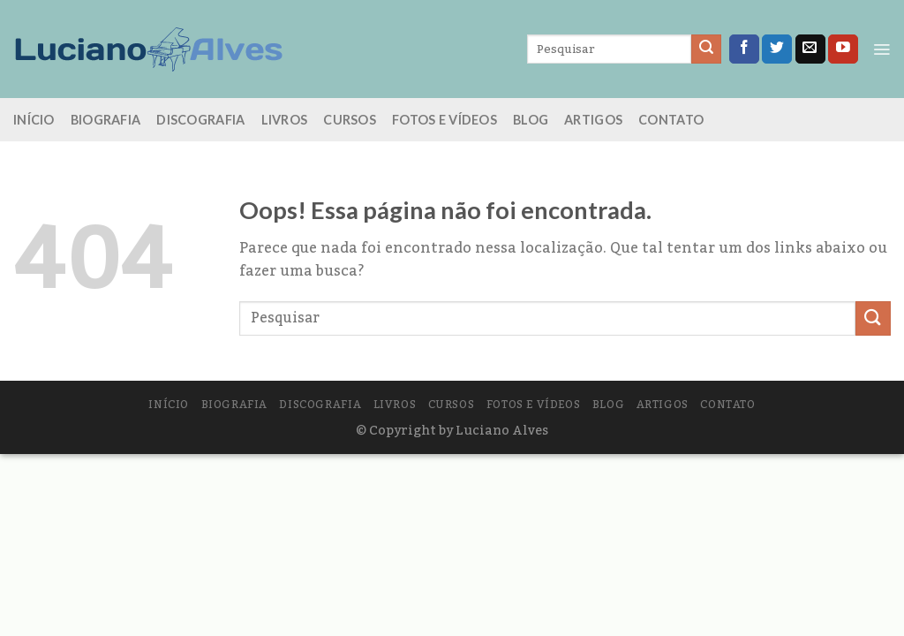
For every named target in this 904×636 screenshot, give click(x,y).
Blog (530, 119)
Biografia (106, 119)
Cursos (349, 119)
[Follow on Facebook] (744, 49)
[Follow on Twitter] (777, 49)
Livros (284, 119)
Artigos (593, 119)
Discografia (200, 119)
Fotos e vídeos (444, 119)
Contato (671, 119)
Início (34, 119)
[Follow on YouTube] (843, 49)
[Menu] (881, 49)
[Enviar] (706, 49)
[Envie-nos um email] (810, 49)
